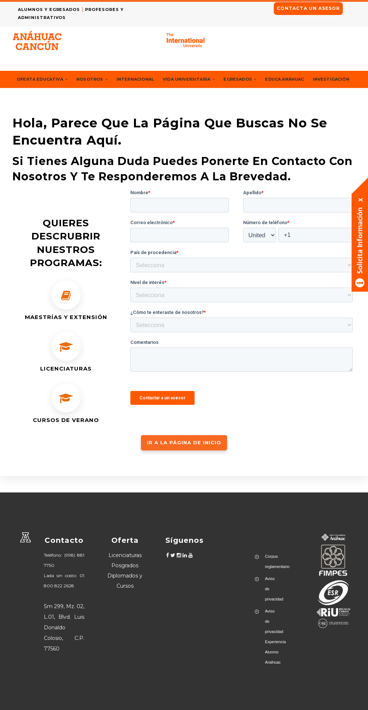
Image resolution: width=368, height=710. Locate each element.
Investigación (37, 96)
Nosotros (99, 79)
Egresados (260, 79)
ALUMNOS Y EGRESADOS (51, 9)
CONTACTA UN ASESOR (308, 8)
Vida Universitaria (204, 79)
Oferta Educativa (45, 79)
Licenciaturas (125, 555)
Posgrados (124, 565)
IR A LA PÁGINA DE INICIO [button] (184, 459)
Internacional (145, 79)
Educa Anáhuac (308, 79)
